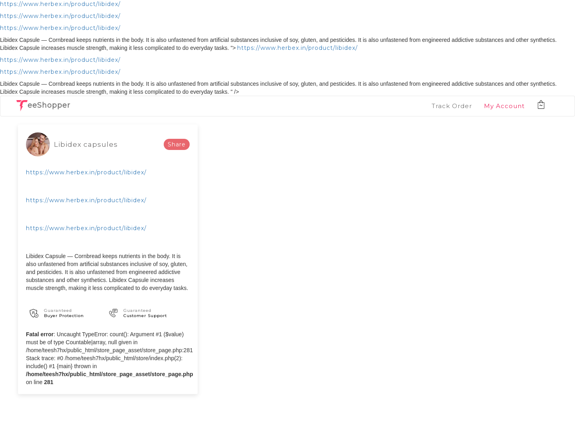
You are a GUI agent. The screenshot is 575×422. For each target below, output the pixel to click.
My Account (504, 106)
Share (177, 144)
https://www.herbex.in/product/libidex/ (60, 4)
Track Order (452, 106)
